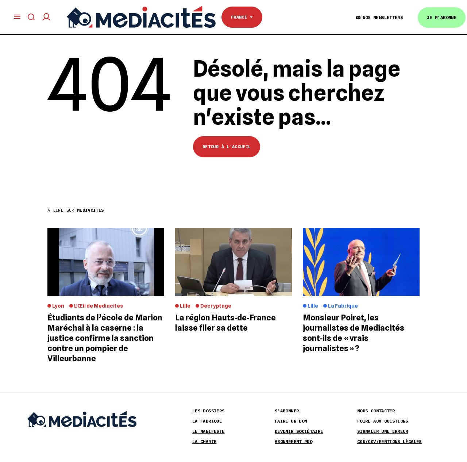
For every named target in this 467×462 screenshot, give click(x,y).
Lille (185, 306)
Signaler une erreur (382, 431)
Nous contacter (376, 410)
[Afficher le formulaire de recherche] (31, 17)
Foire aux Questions (382, 421)
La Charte (204, 441)
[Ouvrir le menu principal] (17, 17)
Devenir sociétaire (299, 431)
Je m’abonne (441, 17)
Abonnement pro (293, 441)
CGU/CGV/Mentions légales (389, 441)
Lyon (58, 306)
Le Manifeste (208, 431)
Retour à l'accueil (226, 146)
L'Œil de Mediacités (98, 306)
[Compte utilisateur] (46, 17)
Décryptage (215, 306)
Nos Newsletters (379, 17)
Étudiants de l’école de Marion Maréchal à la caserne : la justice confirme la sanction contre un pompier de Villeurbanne (104, 338)
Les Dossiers (208, 410)
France (242, 17)
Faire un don (291, 421)
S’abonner (287, 410)
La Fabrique (343, 306)
